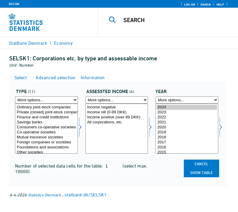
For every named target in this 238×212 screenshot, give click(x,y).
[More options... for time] (187, 100)
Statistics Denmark (44, 194)
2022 (187, 117)
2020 (187, 127)
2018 (187, 137)
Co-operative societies (46, 132)
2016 (187, 147)
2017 (187, 142)
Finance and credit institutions (46, 117)
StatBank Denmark (28, 43)
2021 (187, 122)
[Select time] (187, 129)
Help (220, 4)
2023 (187, 112)
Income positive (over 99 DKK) (117, 117)
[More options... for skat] (116, 100)
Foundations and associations (46, 147)
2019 (187, 132)
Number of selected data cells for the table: (59, 165)
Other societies (46, 152)
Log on (189, 4)
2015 (187, 152)
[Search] (176, 20)
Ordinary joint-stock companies (46, 107)
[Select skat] (116, 129)
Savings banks (46, 122)
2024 (187, 107)
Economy (63, 43)
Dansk (206, 4)
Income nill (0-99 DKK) (117, 112)
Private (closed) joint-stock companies (46, 112)
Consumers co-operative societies (46, 127)
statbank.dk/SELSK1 (86, 194)
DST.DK (14, 4)
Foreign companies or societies (46, 142)
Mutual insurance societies (46, 137)
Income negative (117, 107)
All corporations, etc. (117, 122)
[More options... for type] (46, 100)
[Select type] (46, 129)
